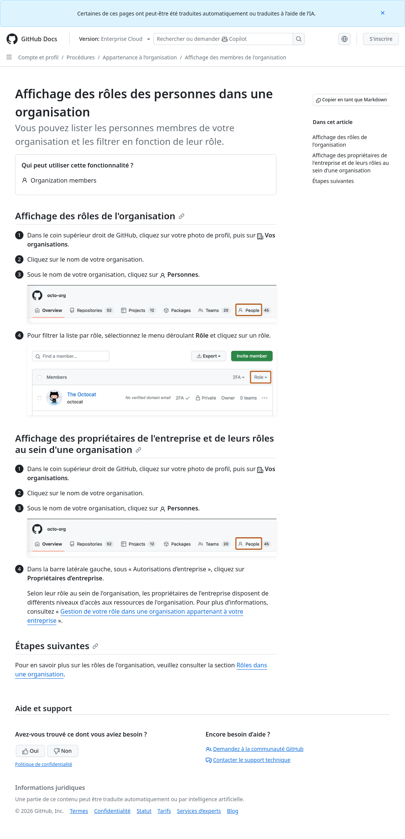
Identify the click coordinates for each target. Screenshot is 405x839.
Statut (144, 810)
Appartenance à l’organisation (140, 57)
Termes (79, 810)
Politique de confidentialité (43, 764)
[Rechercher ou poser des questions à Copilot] (229, 39)
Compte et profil (38, 57)
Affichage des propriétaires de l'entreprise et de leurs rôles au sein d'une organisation (144, 444)
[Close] (383, 12)
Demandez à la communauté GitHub (255, 748)
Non (63, 750)
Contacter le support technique (248, 759)
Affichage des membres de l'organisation (235, 57)
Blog (232, 810)
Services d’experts (199, 810)
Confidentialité (112, 810)
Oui (30, 750)
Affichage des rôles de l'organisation (100, 215)
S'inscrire (381, 38)
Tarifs (164, 810)
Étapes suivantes (56, 645)
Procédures (81, 57)
